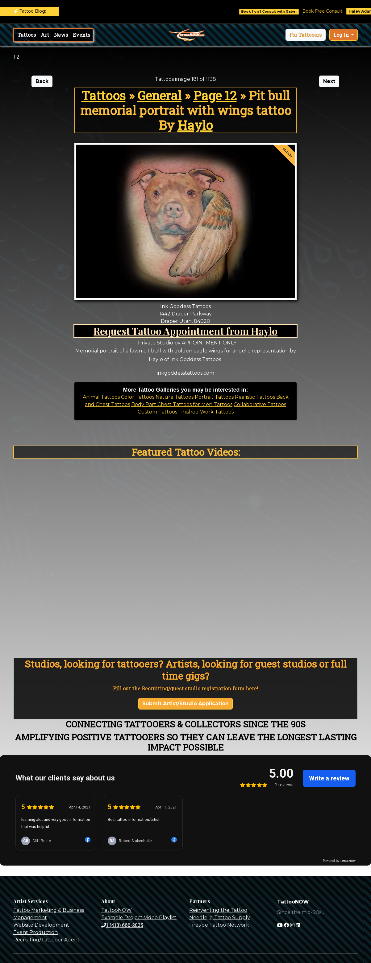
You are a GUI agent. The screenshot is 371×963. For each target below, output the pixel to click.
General (159, 95)
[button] (306, 35)
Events (81, 34)
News (61, 34)
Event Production (35, 932)
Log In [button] (341, 34)
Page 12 (215, 95)
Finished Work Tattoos (206, 412)
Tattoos (27, 34)
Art (45, 34)
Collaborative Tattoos (260, 404)
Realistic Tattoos (255, 397)
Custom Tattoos (157, 412)
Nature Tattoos (175, 397)
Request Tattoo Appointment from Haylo (185, 330)
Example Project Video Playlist (139, 917)
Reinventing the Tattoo (218, 910)
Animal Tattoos (101, 397)
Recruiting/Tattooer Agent (46, 940)
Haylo (195, 125)
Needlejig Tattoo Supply (219, 917)
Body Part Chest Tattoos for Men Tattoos (181, 404)
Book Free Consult (327, 11)
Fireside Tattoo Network (219, 925)
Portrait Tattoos (214, 397)
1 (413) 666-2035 (122, 925)
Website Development (41, 925)
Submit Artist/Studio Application (185, 703)
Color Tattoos (137, 397)
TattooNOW (116, 910)
